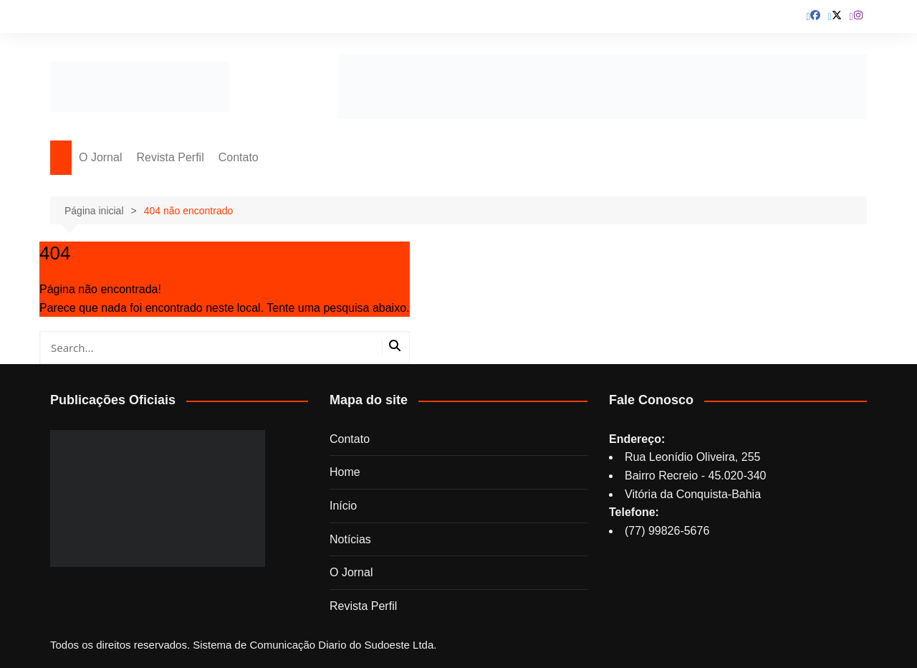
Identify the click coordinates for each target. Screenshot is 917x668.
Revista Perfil (169, 157)
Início (343, 506)
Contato (239, 157)
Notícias (350, 539)
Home (345, 472)
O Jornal (100, 157)
